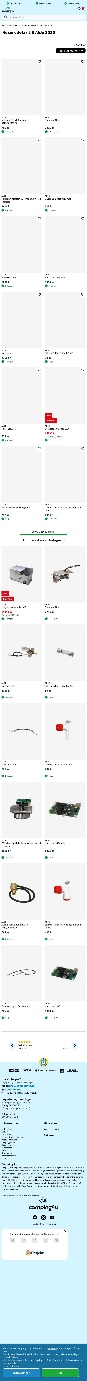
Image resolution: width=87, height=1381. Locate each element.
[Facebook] (35, 1217)
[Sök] (43, 17)
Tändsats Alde (8, 428)
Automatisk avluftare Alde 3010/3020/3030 (14, 121)
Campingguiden (8, 1142)
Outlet (4, 1158)
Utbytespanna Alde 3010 (57, 428)
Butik (3, 1150)
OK (60, 1373)
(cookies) (52, 1348)
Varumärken (6, 1147)
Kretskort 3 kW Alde (55, 277)
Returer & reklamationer (12, 1137)
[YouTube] (52, 1218)
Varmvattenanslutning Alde (15, 507)
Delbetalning (7, 1129)
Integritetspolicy (8, 1155)
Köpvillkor (5, 1131)
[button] (43, 1062)
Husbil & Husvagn (14, 25)
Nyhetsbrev (6, 1153)
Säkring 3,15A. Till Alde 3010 (59, 353)
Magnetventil (8, 353)
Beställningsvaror (9, 1139)
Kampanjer (6, 1145)
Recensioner (7, 1134)
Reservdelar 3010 (45, 25)
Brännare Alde (52, 120)
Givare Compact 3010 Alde (58, 198)
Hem (3, 25)
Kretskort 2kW (8, 277)
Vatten (33, 25)
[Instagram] (43, 1217)
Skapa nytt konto (51, 1129)
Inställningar (21, 1373)
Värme (26, 25)
